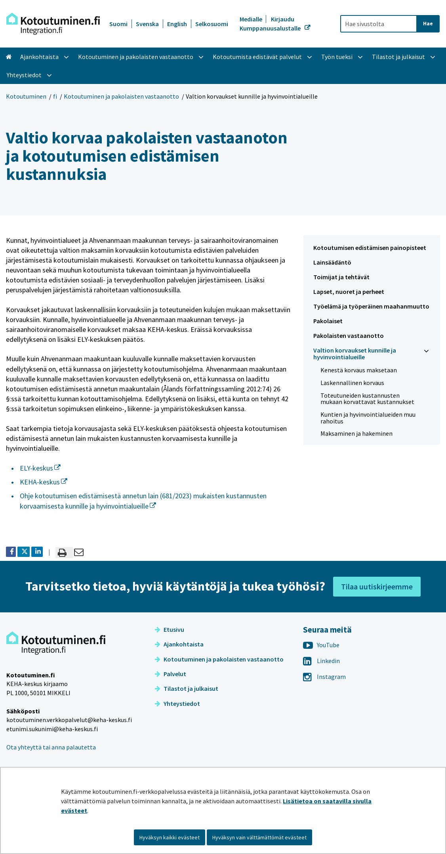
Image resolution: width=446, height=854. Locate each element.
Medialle (251, 19)
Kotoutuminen (26, 96)
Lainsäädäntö (332, 262)
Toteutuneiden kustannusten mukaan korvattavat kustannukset (367, 398)
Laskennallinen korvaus (352, 383)
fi (55, 96)
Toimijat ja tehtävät (341, 277)
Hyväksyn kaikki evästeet (169, 837)
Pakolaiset (328, 321)
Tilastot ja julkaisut (186, 688)
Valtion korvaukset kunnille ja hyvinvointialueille (354, 353)
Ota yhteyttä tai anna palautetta (51, 747)
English (177, 24)
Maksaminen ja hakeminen (356, 433)
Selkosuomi (211, 24)
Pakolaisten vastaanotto (348, 335)
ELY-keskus (40, 468)
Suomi (118, 24)
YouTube (321, 645)
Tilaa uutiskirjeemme (377, 586)
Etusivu (169, 629)
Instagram (324, 677)
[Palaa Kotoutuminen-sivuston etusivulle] (53, 24)
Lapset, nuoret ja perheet (348, 291)
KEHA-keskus (43, 481)
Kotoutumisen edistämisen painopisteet (369, 248)
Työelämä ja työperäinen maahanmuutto (371, 306)
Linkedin (321, 661)
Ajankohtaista (179, 644)
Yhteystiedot (177, 703)
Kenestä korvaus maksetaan (358, 370)
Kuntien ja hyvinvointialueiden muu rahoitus (368, 417)
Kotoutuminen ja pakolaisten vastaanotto (121, 96)
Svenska (147, 24)
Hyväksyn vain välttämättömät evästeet (259, 837)
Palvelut (170, 674)
